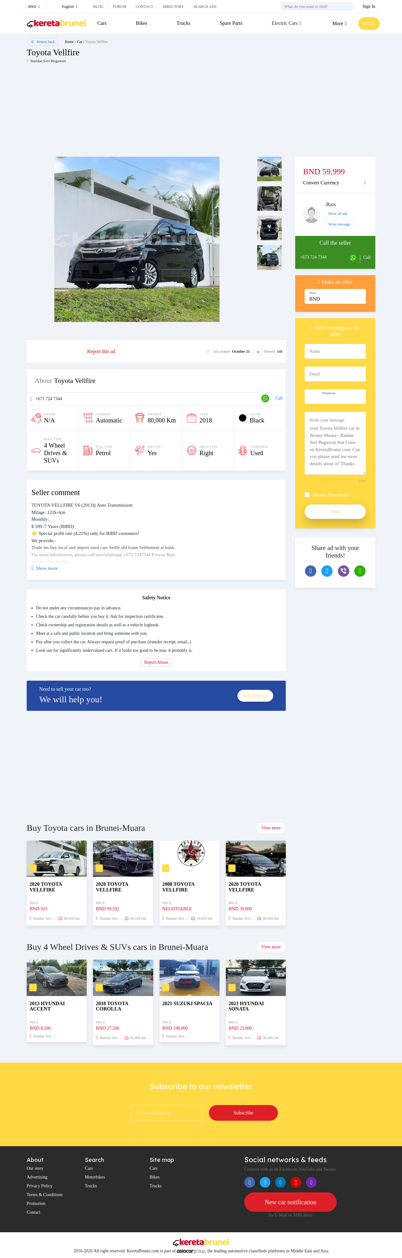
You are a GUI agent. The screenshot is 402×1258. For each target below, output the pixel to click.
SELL (369, 23)
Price (312, 293)
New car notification (290, 1202)
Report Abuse (156, 662)
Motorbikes (95, 1177)
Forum (119, 6)
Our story (35, 1168)
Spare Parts (231, 23)
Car (79, 42)
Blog (98, 6)
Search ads (205, 6)
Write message (339, 224)
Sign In (368, 6)
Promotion (36, 1203)
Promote (54, 351)
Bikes (141, 23)
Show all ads (337, 213)
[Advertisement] (113, 113)
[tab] (335, 183)
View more (271, 827)
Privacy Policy (39, 1186)
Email (314, 374)
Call (279, 398)
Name (314, 351)
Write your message (326, 420)
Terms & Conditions (44, 1194)
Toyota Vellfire (96, 42)
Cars (101, 23)
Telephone (329, 393)
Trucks (183, 23)
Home (69, 42)
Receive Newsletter (330, 495)
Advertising (37, 1177)
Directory (173, 6)
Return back (43, 42)
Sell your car (255, 695)
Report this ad (101, 351)
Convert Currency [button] (321, 182)
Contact (144, 6)
